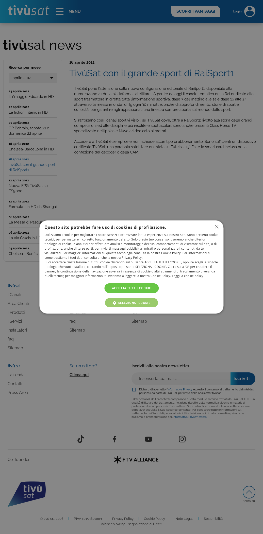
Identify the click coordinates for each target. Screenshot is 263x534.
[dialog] (131, 267)
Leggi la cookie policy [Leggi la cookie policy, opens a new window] (187, 276)
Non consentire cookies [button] (216, 226)
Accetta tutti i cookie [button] (131, 288)
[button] (131, 302)
